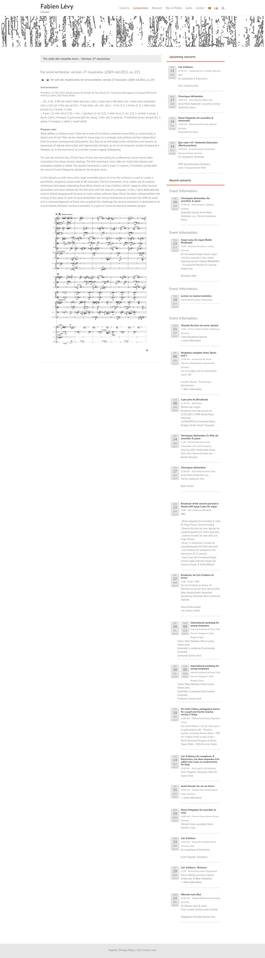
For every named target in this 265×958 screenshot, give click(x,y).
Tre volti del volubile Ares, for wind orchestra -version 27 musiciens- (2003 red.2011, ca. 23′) (98, 79)
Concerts (124, 8)
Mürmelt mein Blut (191, 894)
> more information (191, 340)
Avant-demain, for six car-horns (197, 786)
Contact (200, 8)
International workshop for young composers (205, 624)
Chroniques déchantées (193, 467)
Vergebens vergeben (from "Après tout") (198, 354)
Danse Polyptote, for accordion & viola (198, 811)
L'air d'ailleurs (188, 838)
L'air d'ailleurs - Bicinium (194, 867)
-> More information (191, 389)
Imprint (113, 950)
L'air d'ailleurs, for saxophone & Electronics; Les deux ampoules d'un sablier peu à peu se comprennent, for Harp (200, 760)
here (194, 275)
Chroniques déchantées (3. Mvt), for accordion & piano (200, 437)
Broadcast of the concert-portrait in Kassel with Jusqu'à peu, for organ (200, 505)
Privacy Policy (126, 950)
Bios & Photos (174, 8)
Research (157, 8)
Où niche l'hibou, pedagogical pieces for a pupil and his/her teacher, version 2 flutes (200, 711)
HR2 (183, 514)
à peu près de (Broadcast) (194, 399)
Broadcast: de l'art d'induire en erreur (197, 576)
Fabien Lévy (57, 6)
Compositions (140, 8)
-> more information (191, 797)
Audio (189, 8)
